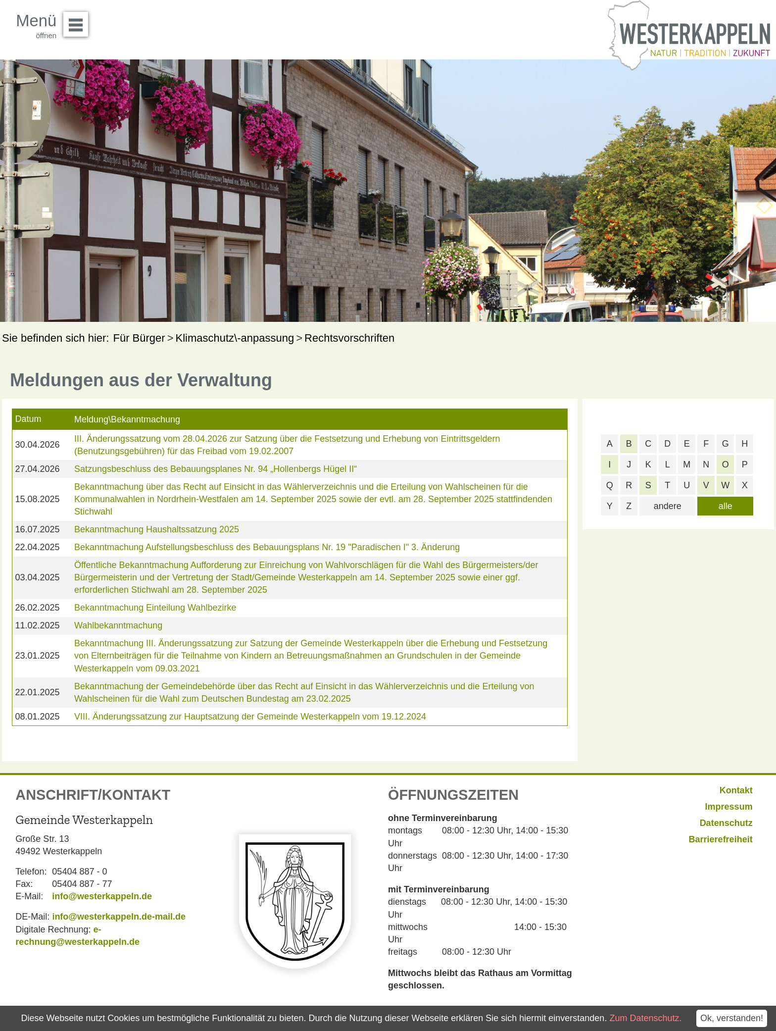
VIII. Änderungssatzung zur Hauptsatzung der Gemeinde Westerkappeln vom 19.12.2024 (250, 717)
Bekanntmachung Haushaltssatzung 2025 (156, 529)
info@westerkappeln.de (102, 896)
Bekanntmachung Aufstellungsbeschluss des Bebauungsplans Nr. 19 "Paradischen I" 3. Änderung (267, 547)
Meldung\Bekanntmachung (127, 419)
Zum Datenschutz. (645, 1018)
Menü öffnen (78, 21)
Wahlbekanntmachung (118, 625)
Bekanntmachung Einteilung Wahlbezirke (155, 608)
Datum (28, 419)
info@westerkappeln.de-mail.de (119, 917)
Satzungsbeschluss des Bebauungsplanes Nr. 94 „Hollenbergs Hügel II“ (215, 469)
